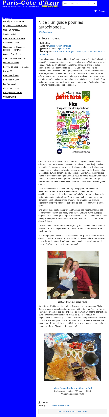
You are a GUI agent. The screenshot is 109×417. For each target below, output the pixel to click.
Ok (94, 3)
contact (79, 411)
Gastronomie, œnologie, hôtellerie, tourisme (72, 51)
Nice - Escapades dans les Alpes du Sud (73, 388)
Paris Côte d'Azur (30, 4)
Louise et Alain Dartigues (60, 46)
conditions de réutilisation (66, 411)
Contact (101, 11)
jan (62, 49)
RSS (40, 32)
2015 (68, 49)
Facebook (47, 32)
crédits (85, 411)
